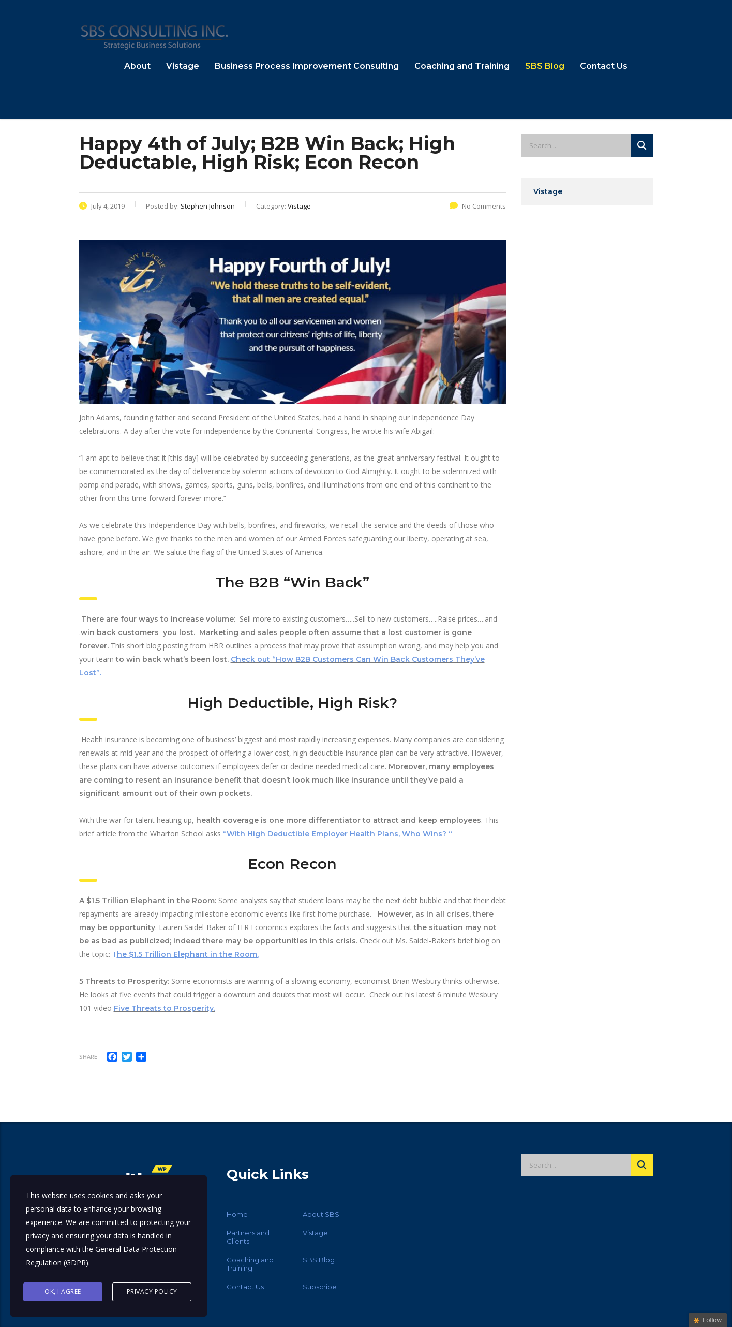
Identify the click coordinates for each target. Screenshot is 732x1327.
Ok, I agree (62, 1291)
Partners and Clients (248, 1237)
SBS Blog (544, 66)
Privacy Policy (152, 1291)
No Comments (478, 206)
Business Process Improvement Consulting (307, 66)
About (137, 66)
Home (237, 1214)
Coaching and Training (462, 66)
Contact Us (604, 66)
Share (88, 1056)
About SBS (321, 1214)
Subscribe (320, 1286)
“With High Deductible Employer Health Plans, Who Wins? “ (337, 833)
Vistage (182, 66)
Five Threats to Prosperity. (164, 1008)
